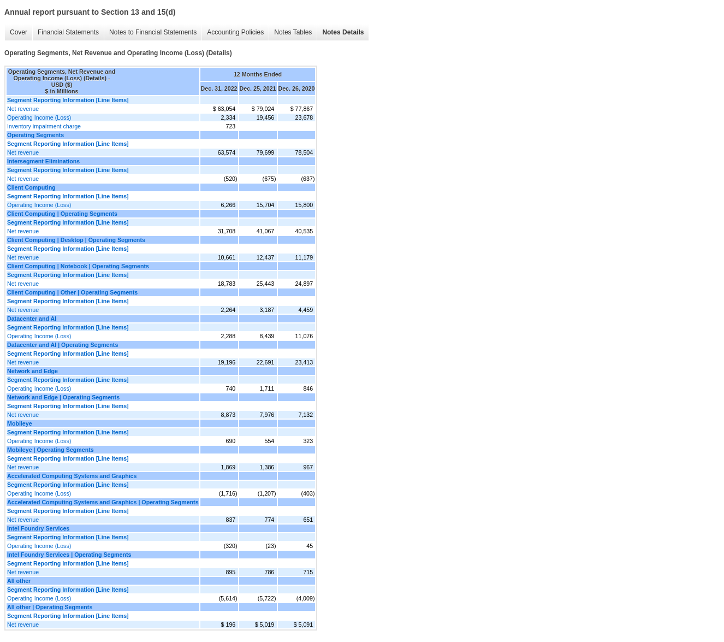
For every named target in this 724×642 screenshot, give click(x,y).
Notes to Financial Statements (153, 32)
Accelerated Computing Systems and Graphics (72, 476)
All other (19, 581)
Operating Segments (35, 135)
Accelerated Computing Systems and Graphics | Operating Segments (103, 502)
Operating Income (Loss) (39, 117)
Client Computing (31, 187)
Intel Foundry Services (38, 528)
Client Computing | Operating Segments (62, 213)
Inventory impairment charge (44, 126)
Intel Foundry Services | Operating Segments (69, 554)
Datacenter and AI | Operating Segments (62, 344)
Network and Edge (32, 371)
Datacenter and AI (31, 318)
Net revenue (23, 108)
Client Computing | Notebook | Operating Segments (78, 266)
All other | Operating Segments (49, 607)
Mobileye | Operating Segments (50, 449)
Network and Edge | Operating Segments (63, 397)
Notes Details (343, 32)
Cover (18, 32)
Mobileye (19, 423)
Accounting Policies (235, 32)
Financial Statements (68, 32)
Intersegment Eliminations (43, 161)
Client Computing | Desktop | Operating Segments (76, 240)
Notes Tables (293, 32)
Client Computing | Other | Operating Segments (72, 292)
